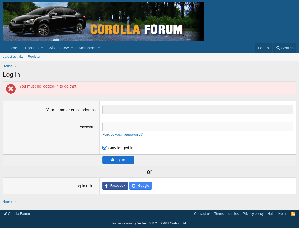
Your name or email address (71, 109)
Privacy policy (253, 214)
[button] (42, 48)
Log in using (85, 186)
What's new (58, 47)
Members (87, 47)
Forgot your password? (122, 134)
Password (87, 127)
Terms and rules (226, 214)
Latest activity (13, 56)
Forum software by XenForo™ (149, 223)
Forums (32, 47)
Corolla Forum (17, 214)
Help (271, 214)
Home (12, 47)
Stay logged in (120, 147)
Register (34, 56)
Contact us (202, 214)
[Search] (284, 48)
